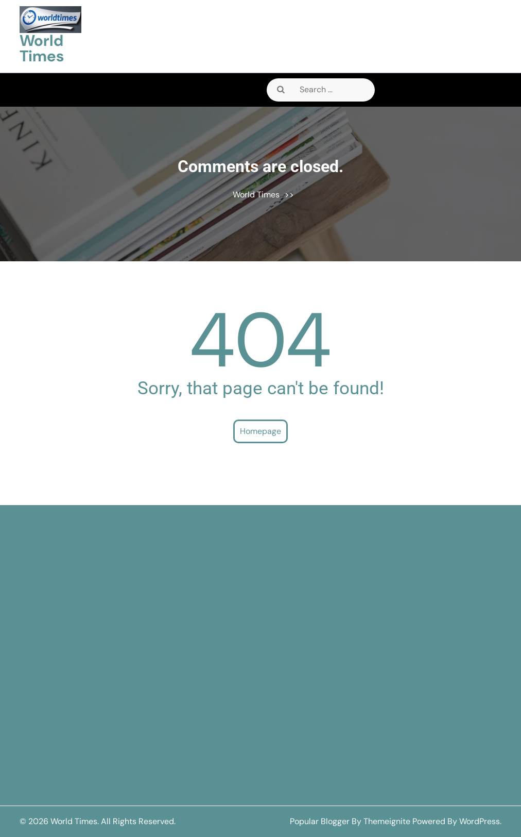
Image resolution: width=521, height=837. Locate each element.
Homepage (260, 431)
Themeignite (386, 821)
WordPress (479, 821)
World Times (42, 48)
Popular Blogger (320, 821)
